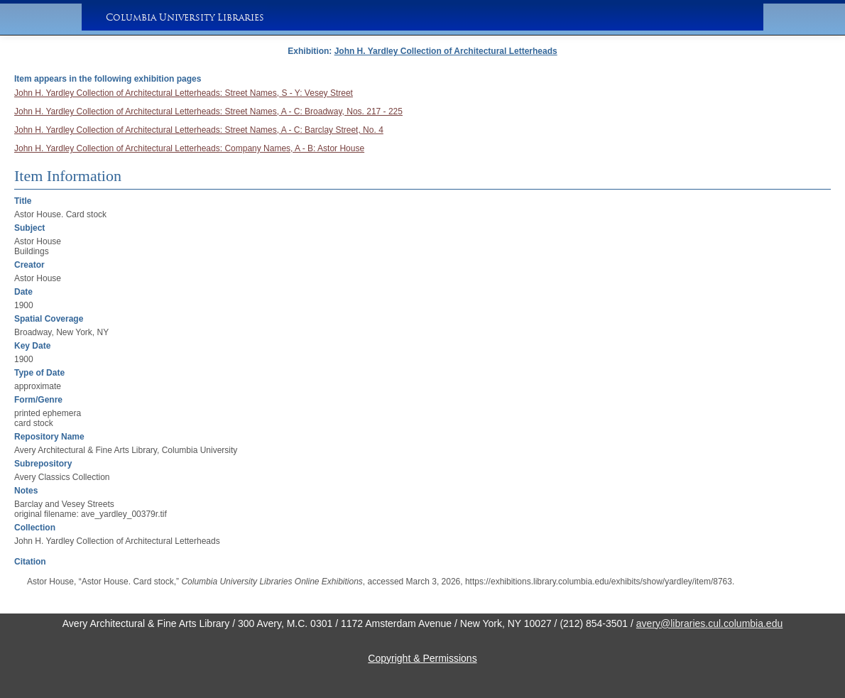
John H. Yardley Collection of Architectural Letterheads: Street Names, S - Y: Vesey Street (183, 93)
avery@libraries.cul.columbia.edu (709, 623)
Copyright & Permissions (422, 658)
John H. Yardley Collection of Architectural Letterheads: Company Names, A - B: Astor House (189, 148)
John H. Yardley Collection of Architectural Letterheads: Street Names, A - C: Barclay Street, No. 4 (198, 130)
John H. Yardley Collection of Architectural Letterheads (445, 51)
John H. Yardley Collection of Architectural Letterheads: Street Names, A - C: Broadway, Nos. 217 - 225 (208, 111)
